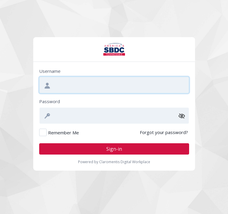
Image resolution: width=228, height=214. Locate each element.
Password (49, 101)
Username (50, 71)
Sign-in (114, 149)
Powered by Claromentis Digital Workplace (114, 161)
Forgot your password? (164, 132)
